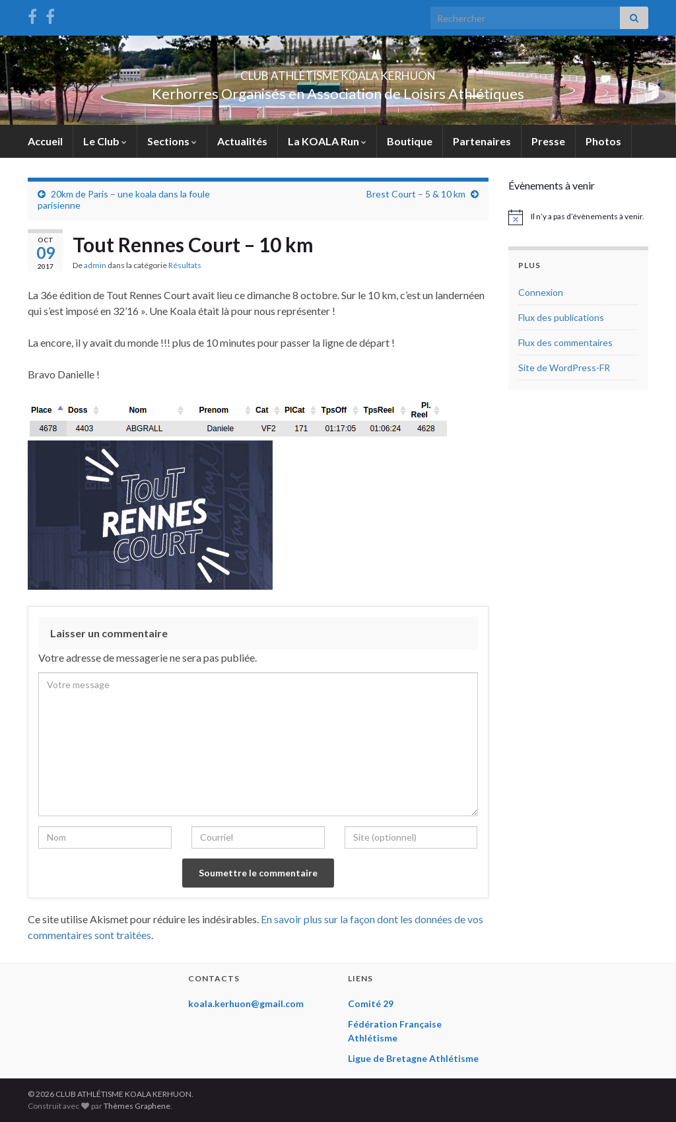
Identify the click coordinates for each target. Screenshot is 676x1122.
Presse (548, 141)
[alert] (578, 217)
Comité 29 (370, 1003)
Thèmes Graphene (137, 1106)
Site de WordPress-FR (564, 367)
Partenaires (482, 141)
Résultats (184, 265)
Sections (172, 141)
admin (95, 265)
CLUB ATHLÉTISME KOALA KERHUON (338, 72)
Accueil (45, 141)
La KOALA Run (327, 141)
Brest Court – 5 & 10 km (415, 193)
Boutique (409, 141)
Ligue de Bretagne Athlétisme (413, 1058)
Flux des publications (561, 317)
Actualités (242, 141)
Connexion (540, 292)
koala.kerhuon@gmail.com (246, 1003)
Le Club (105, 141)
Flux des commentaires (565, 342)
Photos (603, 141)
